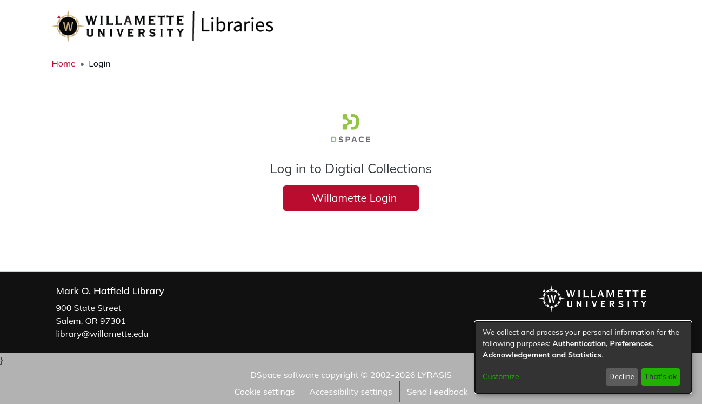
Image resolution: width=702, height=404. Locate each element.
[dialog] (583, 357)
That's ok (660, 376)
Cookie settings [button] (264, 391)
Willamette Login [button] (351, 197)
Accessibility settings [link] (350, 391)
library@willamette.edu (102, 333)
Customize (501, 376)
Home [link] (64, 63)
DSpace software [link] (284, 374)
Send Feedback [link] (437, 391)
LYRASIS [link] (435, 374)
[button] (624, 25)
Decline (622, 376)
